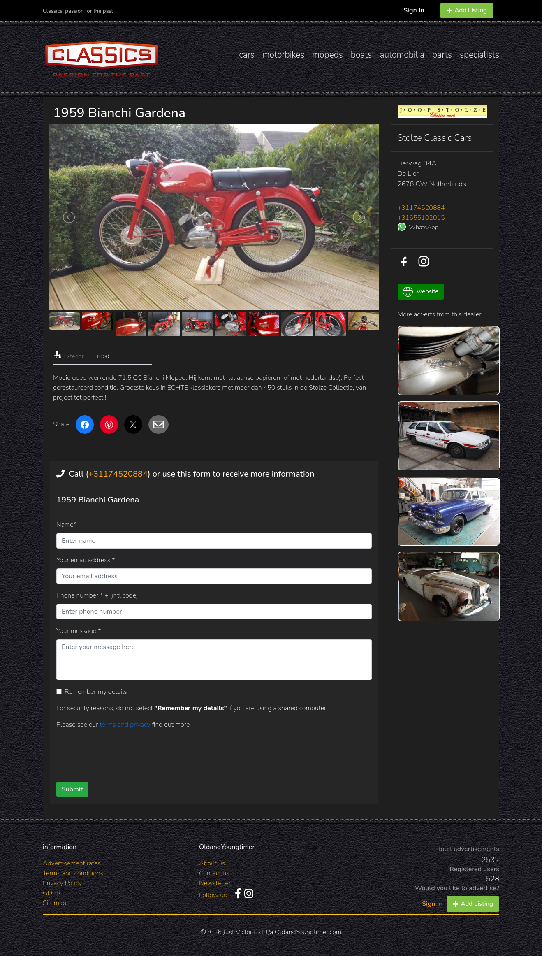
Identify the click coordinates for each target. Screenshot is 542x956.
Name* (66, 524)
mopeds (327, 54)
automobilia (402, 54)
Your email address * (85, 560)
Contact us (214, 873)
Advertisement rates (72, 863)
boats (361, 54)
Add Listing (467, 10)
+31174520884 (118, 473)
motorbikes (283, 54)
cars (247, 54)
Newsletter (215, 883)
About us (212, 863)
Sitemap (54, 902)
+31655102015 (421, 217)
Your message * (78, 630)
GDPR (51, 893)
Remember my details (96, 691)
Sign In (413, 10)
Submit (72, 789)
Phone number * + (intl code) (97, 595)
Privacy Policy (62, 883)
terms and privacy (126, 724)
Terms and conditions (73, 873)
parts (442, 54)
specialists (479, 54)
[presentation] (200, 752)
